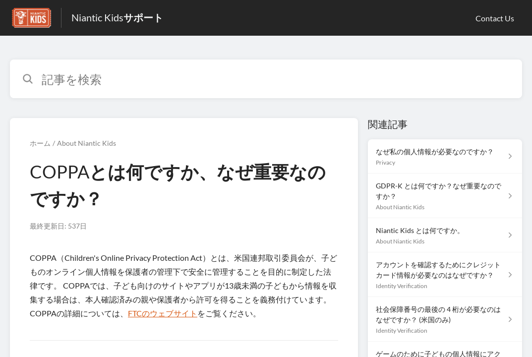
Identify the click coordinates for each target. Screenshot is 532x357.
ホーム (40, 143)
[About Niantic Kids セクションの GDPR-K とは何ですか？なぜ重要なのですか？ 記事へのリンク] (445, 196)
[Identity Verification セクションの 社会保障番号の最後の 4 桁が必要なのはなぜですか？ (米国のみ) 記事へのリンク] (445, 319)
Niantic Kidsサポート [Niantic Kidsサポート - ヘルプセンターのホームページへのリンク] (117, 17)
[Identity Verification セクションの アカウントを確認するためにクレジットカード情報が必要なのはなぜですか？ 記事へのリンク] (445, 274)
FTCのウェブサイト (162, 313)
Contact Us (494, 18)
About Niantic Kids (86, 143)
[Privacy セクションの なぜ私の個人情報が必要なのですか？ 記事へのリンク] (445, 156)
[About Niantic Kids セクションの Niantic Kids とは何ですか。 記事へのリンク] (445, 235)
